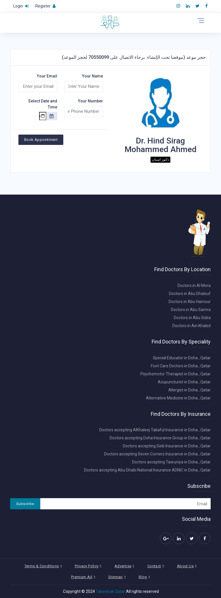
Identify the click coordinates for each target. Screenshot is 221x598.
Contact (154, 566)
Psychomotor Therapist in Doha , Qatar (175, 374)
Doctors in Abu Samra (191, 309)
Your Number (90, 101)
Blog (143, 577)
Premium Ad (81, 577)
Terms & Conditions (41, 566)
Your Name (92, 76)
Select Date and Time (42, 104)
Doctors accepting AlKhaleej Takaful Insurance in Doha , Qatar (155, 430)
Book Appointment (41, 139)
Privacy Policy (86, 566)
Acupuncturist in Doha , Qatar (184, 382)
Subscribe (25, 504)
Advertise (123, 566)
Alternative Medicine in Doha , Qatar (178, 398)
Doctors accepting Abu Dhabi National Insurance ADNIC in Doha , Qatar (147, 470)
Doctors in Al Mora (194, 285)
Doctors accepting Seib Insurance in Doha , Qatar (167, 446)
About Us (185, 566)
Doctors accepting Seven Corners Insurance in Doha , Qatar (157, 454)
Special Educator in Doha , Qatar (182, 358)
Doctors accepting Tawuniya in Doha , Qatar (171, 462)
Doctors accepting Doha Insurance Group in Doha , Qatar (160, 438)
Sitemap (115, 577)
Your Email (47, 76)
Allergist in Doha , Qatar (189, 390)
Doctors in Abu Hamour (190, 301)
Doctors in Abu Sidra (192, 317)
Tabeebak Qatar (110, 591)
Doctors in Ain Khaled (191, 325)
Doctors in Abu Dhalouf (190, 293)
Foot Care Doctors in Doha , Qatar (181, 366)
